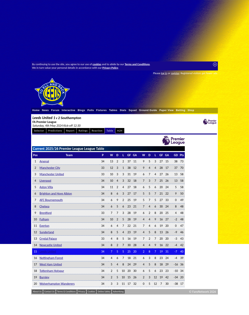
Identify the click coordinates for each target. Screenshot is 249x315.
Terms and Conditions (137, 64)
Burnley (44, 277)
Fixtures (101, 110)
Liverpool (45, 180)
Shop (191, 110)
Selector (39, 130)
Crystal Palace (48, 238)
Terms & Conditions (66, 291)
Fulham (44, 219)
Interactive (68, 110)
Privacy (81, 291)
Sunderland (46, 232)
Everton (44, 226)
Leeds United (47, 251)
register (175, 73)
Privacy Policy (110, 67)
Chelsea (44, 206)
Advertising (118, 291)
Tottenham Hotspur (51, 271)
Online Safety (104, 291)
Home (36, 110)
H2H (119, 130)
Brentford (45, 213)
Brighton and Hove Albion (55, 193)
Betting (180, 110)
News (45, 110)
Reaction (97, 130)
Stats (123, 110)
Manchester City (49, 168)
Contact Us (49, 291)
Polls (90, 110)
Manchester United (51, 174)
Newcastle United (50, 245)
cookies (97, 64)
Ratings (83, 130)
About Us (37, 291)
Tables (113, 110)
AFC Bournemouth (51, 200)
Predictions (55, 130)
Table (110, 130)
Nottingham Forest (51, 258)
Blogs (81, 110)
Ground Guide (148, 110)
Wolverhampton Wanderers (57, 284)
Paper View (166, 110)
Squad (133, 110)
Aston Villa (46, 187)
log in (164, 73)
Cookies (91, 291)
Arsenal (44, 161)
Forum (55, 110)
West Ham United (50, 264)
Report (70, 130)
